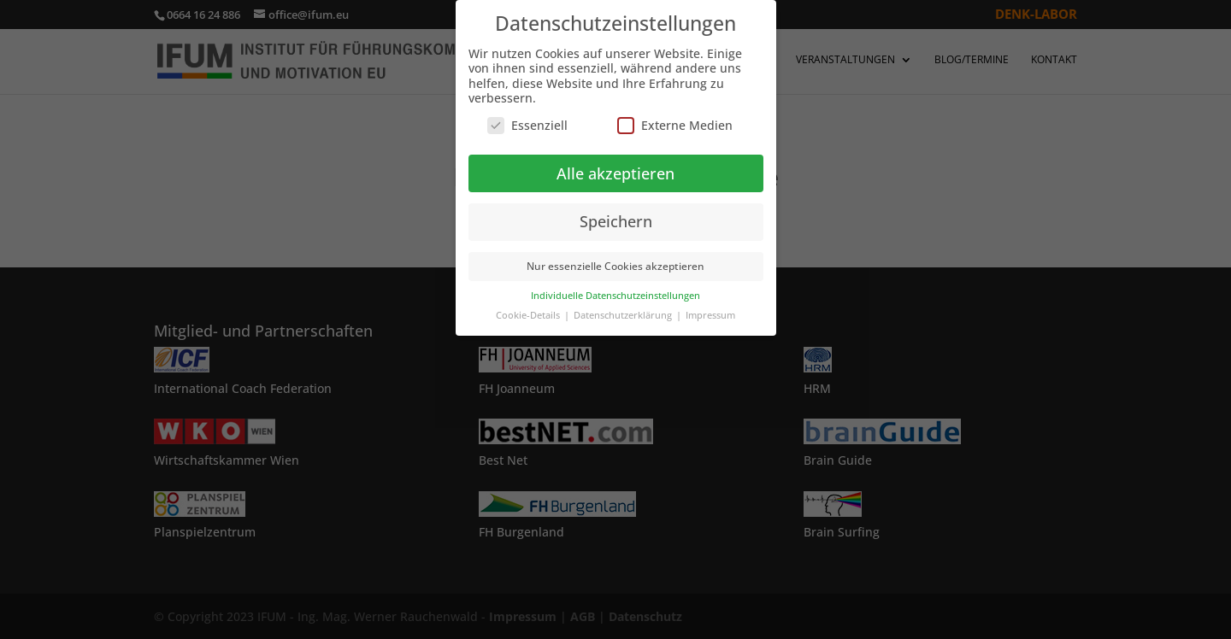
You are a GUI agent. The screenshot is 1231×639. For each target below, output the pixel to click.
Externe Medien (675, 125)
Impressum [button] (710, 315)
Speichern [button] (616, 221)
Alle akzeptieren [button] (615, 173)
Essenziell (527, 125)
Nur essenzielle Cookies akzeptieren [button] (615, 266)
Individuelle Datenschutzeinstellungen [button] (615, 296)
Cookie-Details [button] (529, 315)
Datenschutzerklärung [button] (624, 315)
